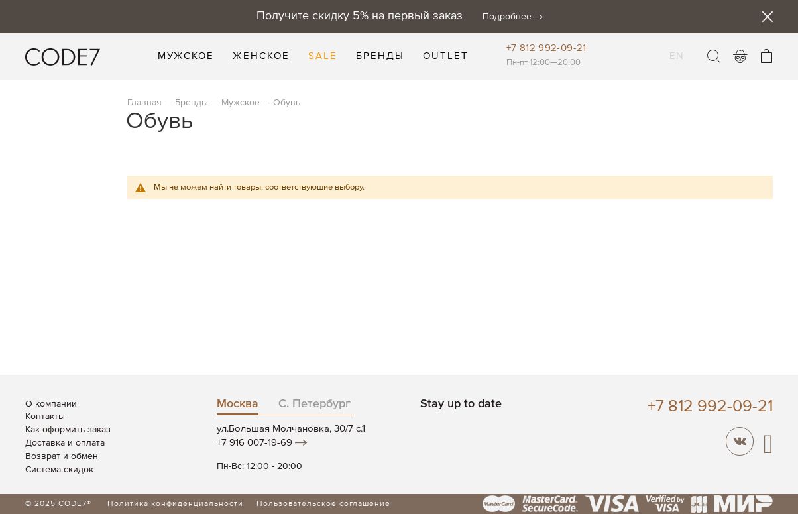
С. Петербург (314, 404)
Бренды (191, 102)
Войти (740, 56)
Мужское (240, 102)
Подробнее (507, 16)
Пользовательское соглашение (323, 504)
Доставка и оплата (65, 443)
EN (676, 47)
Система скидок (59, 469)
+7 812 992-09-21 (546, 48)
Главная (144, 102)
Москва (237, 404)
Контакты (45, 416)
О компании (51, 404)
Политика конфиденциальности (175, 504)
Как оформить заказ (68, 429)
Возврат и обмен (61, 456)
